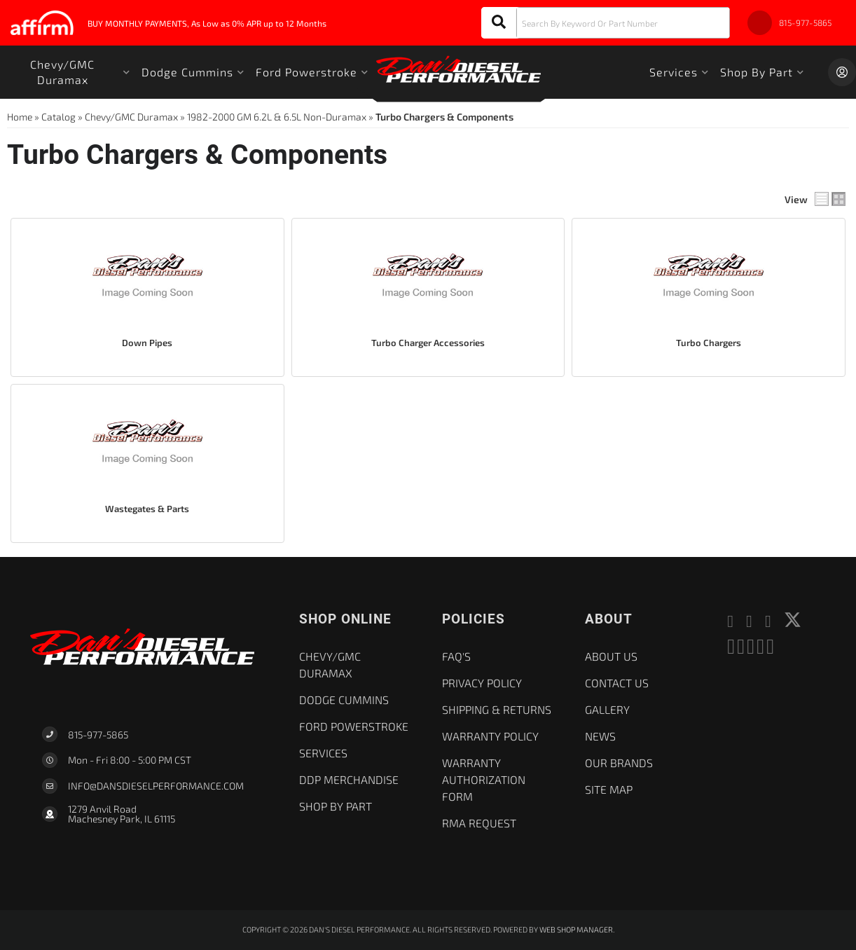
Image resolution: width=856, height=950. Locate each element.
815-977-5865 (98, 735)
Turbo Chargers (708, 342)
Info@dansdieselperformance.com (156, 786)
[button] (605, 23)
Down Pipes (147, 342)
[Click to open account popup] (842, 72)
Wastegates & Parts (147, 508)
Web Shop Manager (576, 929)
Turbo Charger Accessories (428, 342)
